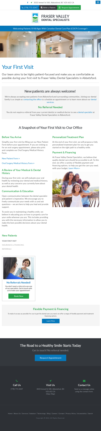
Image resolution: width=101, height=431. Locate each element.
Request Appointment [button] (70, 7)
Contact (61, 413)
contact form (88, 391)
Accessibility (82, 413)
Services (25, 413)
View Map (50, 394)
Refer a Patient (49, 7)
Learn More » (74, 168)
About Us (17, 413)
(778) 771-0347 (31, 7)
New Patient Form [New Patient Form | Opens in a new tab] (10, 158)
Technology (41, 413)
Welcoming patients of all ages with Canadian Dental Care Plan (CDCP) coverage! (50, 28)
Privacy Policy (71, 413)
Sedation (32, 413)
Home (10, 413)
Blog (48, 413)
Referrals (6, 249)
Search (90, 413)
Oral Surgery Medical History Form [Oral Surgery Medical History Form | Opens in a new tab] (17, 163)
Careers (54, 413)
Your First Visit (9, 241)
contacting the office (32, 99)
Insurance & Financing (13, 245)
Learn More (51, 321)
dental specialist (85, 112)
